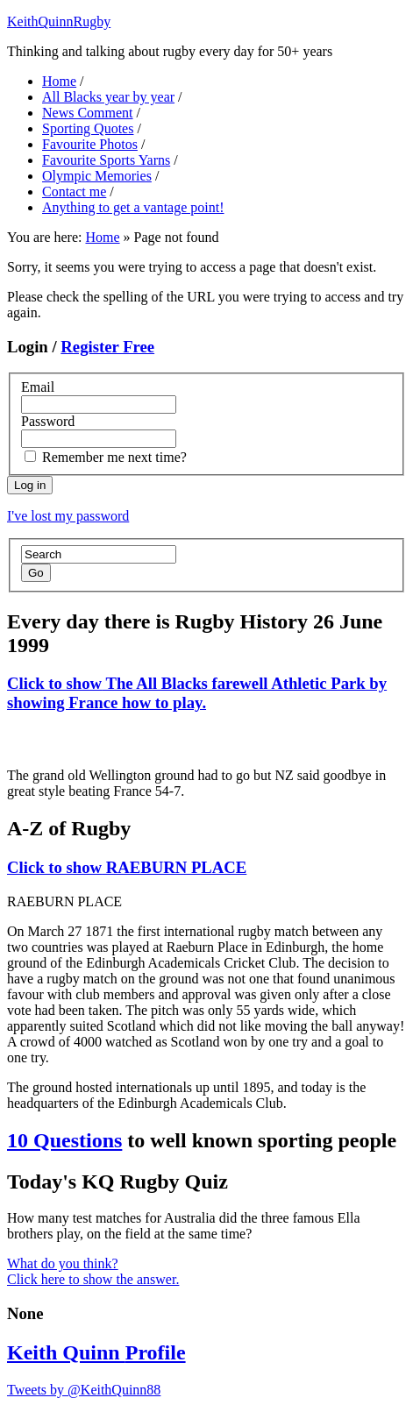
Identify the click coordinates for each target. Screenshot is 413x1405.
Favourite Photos (90, 144)
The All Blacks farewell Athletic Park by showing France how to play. (197, 693)
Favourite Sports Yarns (106, 160)
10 (64, 1140)
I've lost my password (68, 515)
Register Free (107, 346)
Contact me (74, 191)
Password (48, 421)
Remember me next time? (114, 457)
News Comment (87, 112)
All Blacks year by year (108, 96)
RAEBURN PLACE (126, 867)
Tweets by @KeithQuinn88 (83, 1389)
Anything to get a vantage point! (133, 207)
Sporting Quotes (87, 128)
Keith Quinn (96, 1352)
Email (37, 387)
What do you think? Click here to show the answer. (93, 1271)
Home (59, 81)
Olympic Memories (97, 175)
